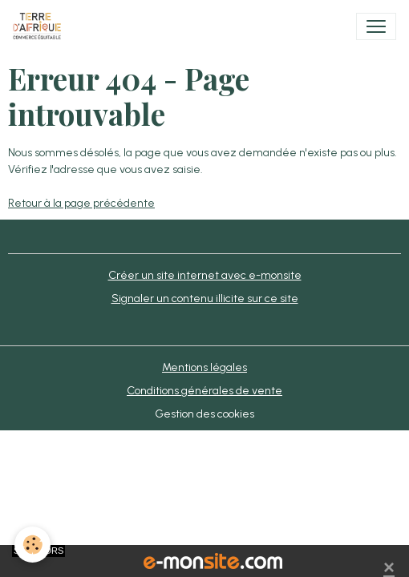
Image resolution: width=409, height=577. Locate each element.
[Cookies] (32, 545)
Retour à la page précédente (81, 203)
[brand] (40, 26)
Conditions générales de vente (204, 390)
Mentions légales (204, 367)
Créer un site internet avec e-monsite (205, 275)
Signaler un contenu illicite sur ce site (204, 298)
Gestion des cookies (204, 414)
